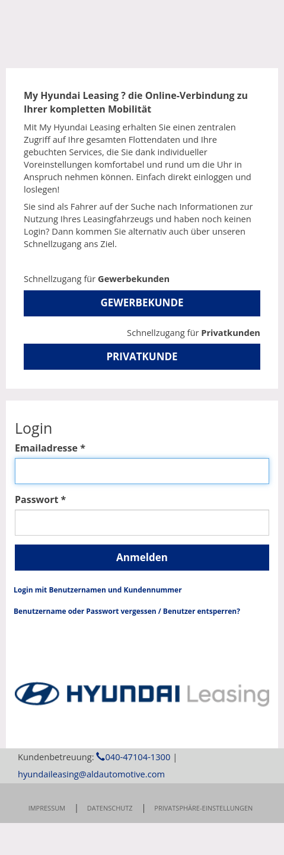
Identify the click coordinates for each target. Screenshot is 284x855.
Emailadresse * (50, 447)
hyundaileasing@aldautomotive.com (91, 821)
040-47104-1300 (133, 804)
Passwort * (40, 499)
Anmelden (142, 557)
